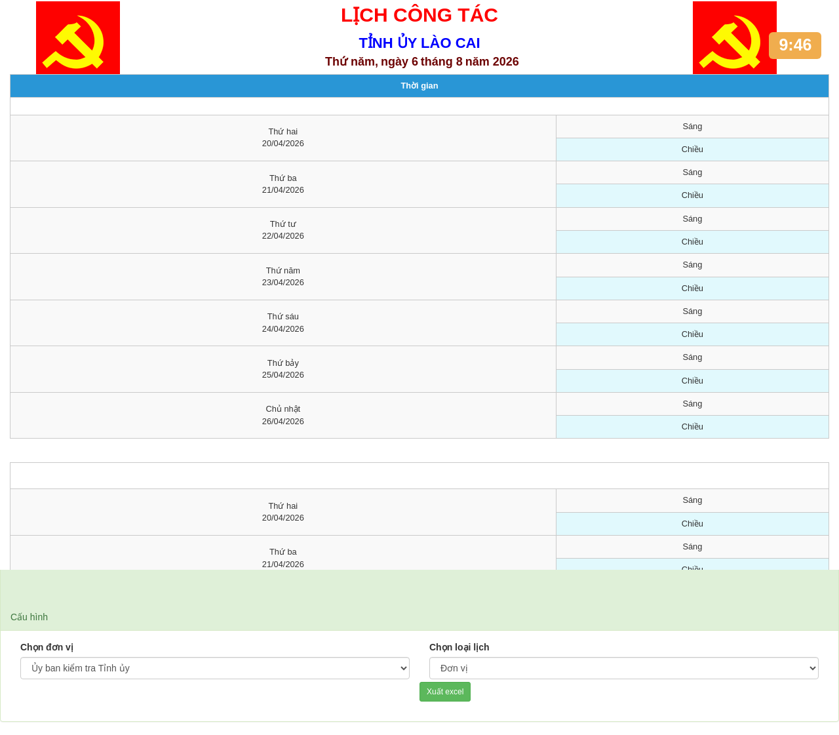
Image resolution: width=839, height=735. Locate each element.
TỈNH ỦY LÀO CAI (419, 43)
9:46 (795, 44)
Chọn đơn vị (46, 647)
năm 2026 (492, 61)
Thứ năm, (351, 61)
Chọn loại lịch (459, 647)
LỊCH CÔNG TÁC (419, 15)
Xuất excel (445, 691)
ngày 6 (399, 61)
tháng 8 (442, 61)
